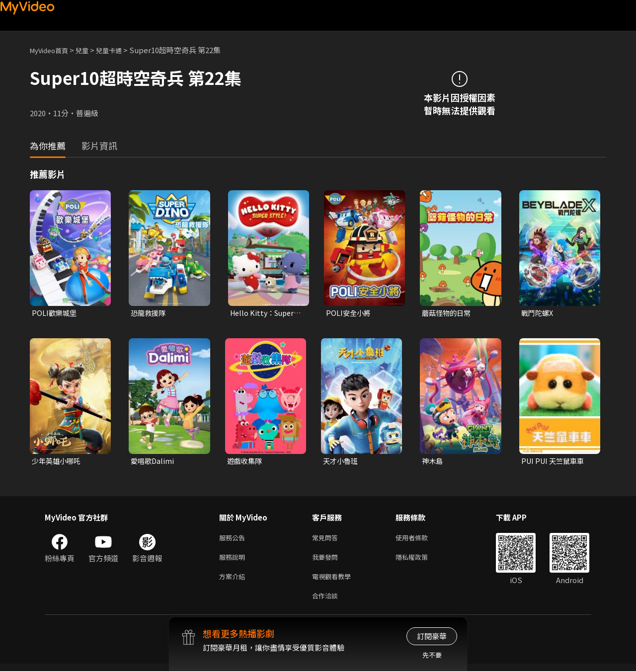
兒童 (89, 50)
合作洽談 (327, 602)
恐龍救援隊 (149, 313)
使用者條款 (420, 539)
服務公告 (234, 539)
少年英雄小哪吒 (58, 462)
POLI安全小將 (349, 313)
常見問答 (327, 539)
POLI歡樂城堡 (55, 313)
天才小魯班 (341, 462)
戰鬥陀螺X (538, 313)
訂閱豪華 (432, 636)
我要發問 (327, 560)
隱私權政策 (420, 560)
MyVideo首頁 (52, 50)
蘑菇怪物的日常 (448, 313)
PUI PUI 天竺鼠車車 (554, 462)
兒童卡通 (120, 50)
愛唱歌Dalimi (153, 462)
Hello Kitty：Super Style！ (264, 313)
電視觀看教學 (334, 581)
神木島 (433, 462)
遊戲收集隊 (245, 462)
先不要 (432, 655)
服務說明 (234, 560)
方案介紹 (234, 581)
